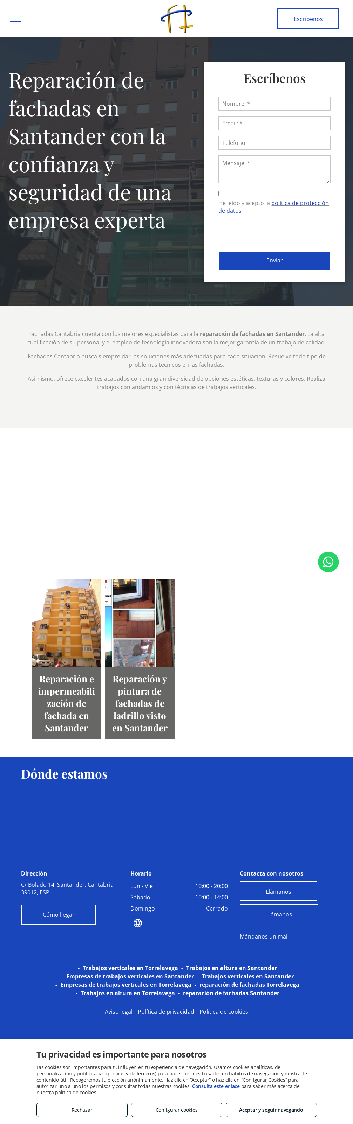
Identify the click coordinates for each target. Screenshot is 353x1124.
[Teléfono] (274, 143)
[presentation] (271, 231)
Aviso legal (119, 1012)
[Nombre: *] (274, 104)
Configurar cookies (177, 1110)
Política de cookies (223, 1012)
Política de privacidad (166, 1012)
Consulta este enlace (216, 1086)
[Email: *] (274, 123)
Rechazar (82, 1110)
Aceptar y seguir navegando (271, 1110)
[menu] (15, 19)
